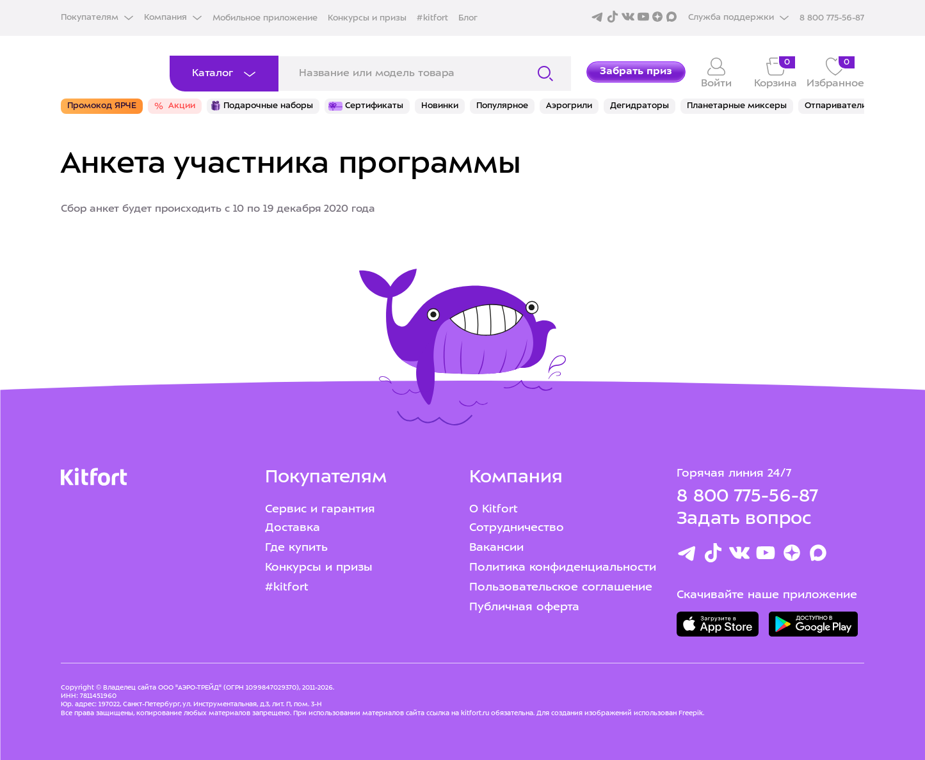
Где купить (296, 547)
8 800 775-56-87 (747, 497)
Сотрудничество (516, 528)
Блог (468, 18)
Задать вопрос (744, 519)
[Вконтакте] (739, 555)
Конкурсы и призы (367, 18)
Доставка (292, 528)
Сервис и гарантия (320, 509)
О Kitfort (493, 509)
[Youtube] (765, 555)
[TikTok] (713, 555)
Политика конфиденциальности (562, 567)
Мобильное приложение (265, 18)
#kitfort (432, 18)
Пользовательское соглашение (560, 587)
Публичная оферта (524, 607)
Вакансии (496, 547)
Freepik (691, 713)
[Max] (818, 555)
